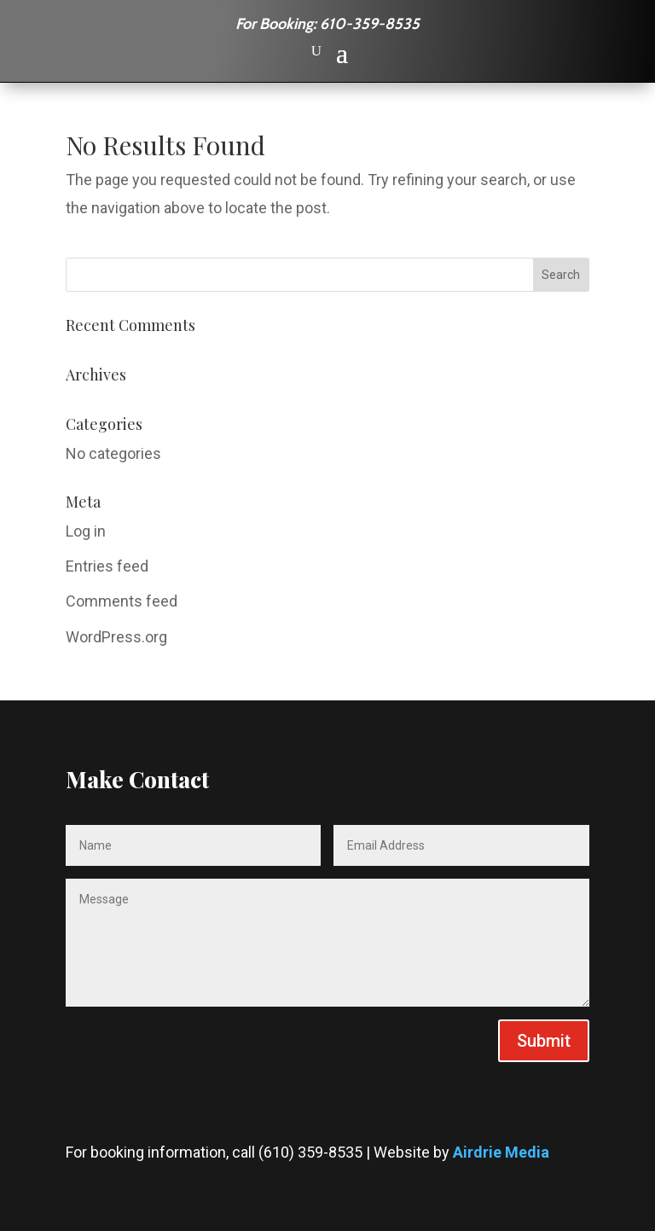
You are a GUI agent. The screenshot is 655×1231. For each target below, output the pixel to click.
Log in (86, 531)
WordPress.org (116, 637)
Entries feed (107, 566)
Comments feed (121, 601)
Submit (544, 1041)
